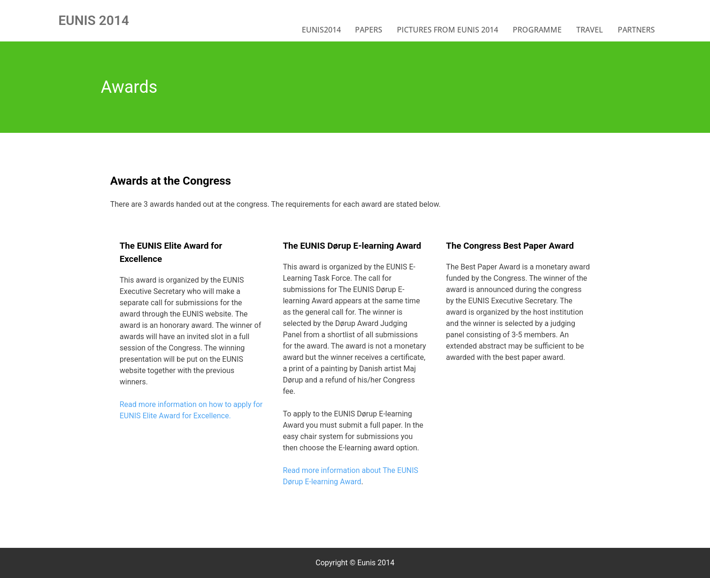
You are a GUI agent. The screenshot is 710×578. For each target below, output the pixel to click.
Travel (589, 29)
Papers (368, 29)
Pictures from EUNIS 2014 (447, 29)
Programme (537, 29)
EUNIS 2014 (93, 20)
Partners (636, 29)
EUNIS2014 (321, 29)
